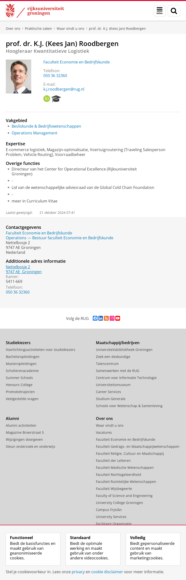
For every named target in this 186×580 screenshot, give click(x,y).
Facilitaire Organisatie (114, 523)
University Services (111, 516)
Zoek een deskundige (113, 356)
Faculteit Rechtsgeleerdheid (118, 474)
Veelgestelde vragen (22, 398)
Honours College (19, 384)
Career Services (108, 391)
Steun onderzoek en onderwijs (30, 446)
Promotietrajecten (20, 391)
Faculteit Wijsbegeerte (114, 488)
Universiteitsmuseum (113, 384)
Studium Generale (110, 398)
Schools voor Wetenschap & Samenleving (129, 405)
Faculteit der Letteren (113, 460)
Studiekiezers (18, 342)
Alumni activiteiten (21, 425)
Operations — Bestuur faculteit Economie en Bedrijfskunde (59, 237)
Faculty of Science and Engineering (124, 495)
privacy (78, 571)
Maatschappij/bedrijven (118, 342)
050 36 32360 (55, 75)
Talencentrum (107, 363)
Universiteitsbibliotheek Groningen (124, 349)
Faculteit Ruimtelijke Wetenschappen (126, 481)
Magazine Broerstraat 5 (25, 432)
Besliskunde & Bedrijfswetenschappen (46, 126)
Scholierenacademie (22, 370)
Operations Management (34, 133)
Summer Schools (19, 377)
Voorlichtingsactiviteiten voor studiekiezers (40, 349)
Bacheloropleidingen (22, 356)
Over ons (13, 28)
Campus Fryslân (109, 509)
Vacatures (104, 432)
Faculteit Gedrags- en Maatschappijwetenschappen (137, 446)
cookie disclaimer (107, 571)
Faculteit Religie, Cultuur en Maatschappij (130, 453)
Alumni (12, 418)
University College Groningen (119, 502)
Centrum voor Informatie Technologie (126, 377)
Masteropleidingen (21, 363)
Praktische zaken (38, 28)
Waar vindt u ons (70, 28)
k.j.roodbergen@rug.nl (63, 89)
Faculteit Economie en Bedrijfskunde (76, 62)
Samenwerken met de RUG (117, 370)
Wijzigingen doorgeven (24, 439)
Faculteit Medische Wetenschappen (125, 467)
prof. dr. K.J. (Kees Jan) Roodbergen (117, 28)
